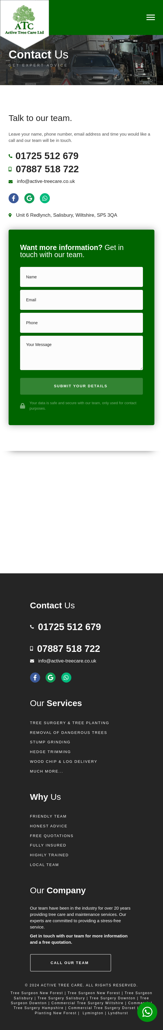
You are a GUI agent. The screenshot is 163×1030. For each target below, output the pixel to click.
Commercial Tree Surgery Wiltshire (88, 1003)
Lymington (93, 1013)
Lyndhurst (118, 1013)
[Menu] (150, 17)
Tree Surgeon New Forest (37, 993)
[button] (81, 386)
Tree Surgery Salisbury (61, 998)
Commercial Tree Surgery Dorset (101, 1008)
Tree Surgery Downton (112, 998)
